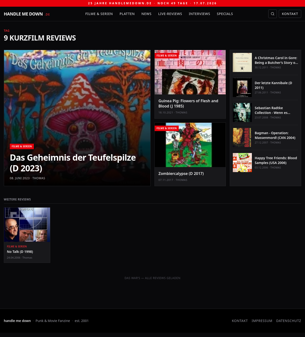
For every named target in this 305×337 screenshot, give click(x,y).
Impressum (262, 320)
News (147, 13)
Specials (225, 13)
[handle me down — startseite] (27, 13)
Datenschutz (288, 320)
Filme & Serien (99, 13)
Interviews (199, 13)
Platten (127, 13)
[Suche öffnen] (272, 14)
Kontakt (290, 13)
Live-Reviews (170, 13)
